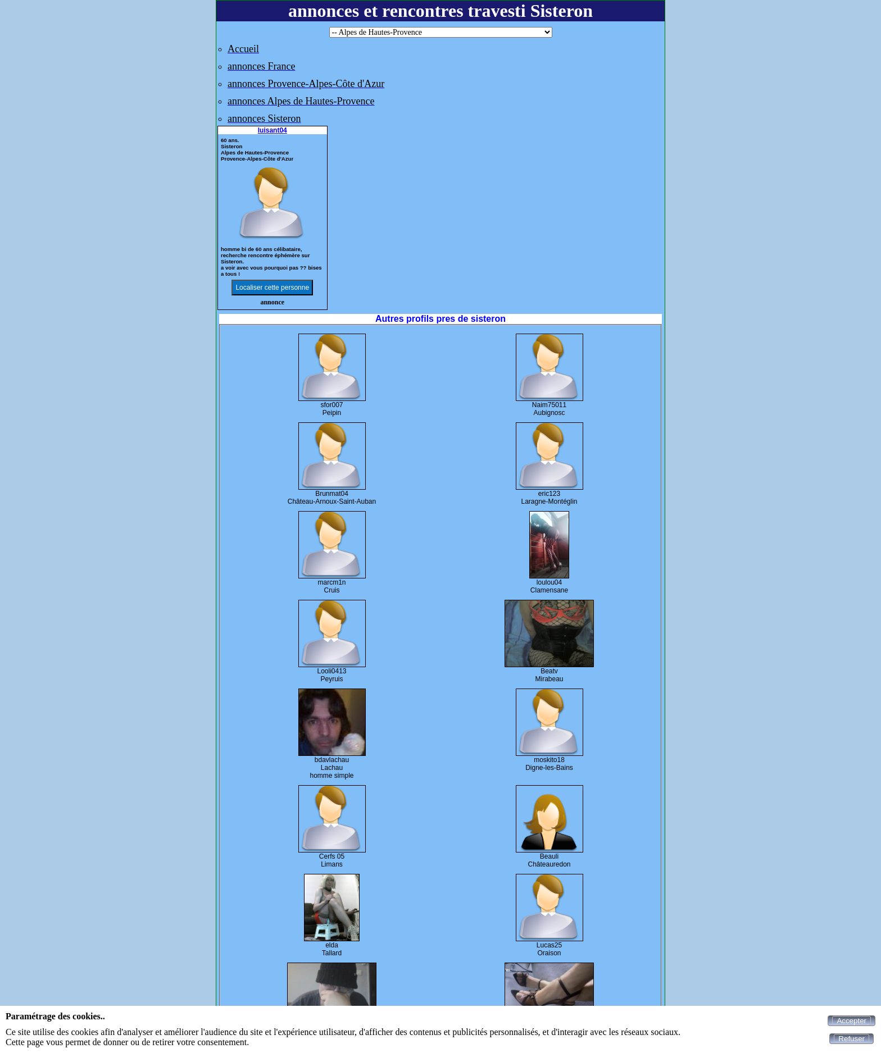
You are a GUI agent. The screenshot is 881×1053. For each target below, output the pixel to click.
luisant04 (272, 130)
